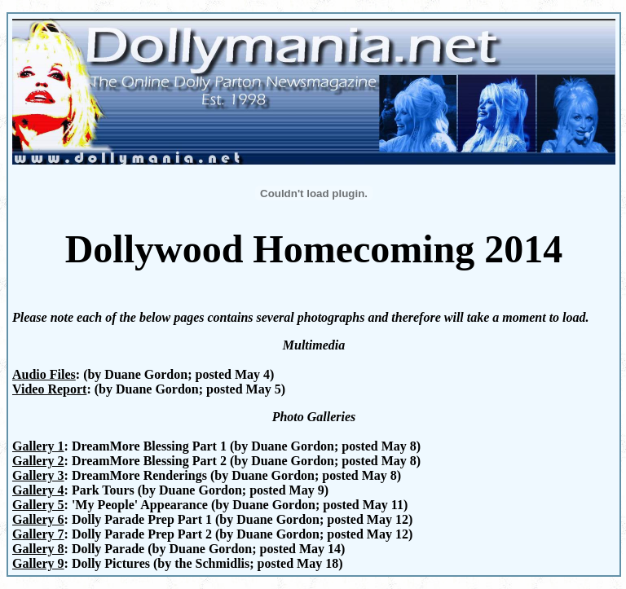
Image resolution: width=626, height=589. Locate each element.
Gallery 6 (38, 519)
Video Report (49, 389)
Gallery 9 (38, 563)
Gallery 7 (38, 534)
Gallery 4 (38, 490)
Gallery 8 (38, 549)
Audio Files (44, 374)
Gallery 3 (38, 475)
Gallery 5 (38, 505)
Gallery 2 (38, 461)
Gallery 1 (38, 446)
